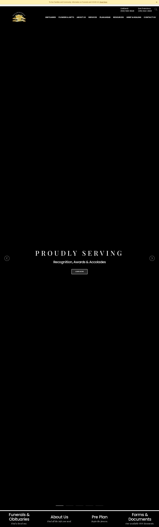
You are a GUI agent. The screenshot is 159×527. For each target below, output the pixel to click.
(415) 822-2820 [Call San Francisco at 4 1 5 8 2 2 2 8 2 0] (145, 9)
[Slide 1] (59, 503)
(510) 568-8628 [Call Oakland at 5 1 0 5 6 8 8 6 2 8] (127, 9)
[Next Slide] (152, 256)
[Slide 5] (99, 503)
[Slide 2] (69, 503)
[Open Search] (156, 7)
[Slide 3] (79, 503)
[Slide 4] (89, 503)
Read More (103, 2)
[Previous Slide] (6, 256)
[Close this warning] (157, 2)
